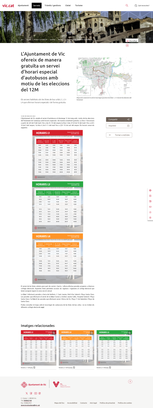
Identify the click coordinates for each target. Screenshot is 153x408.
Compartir (119, 119)
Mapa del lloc (59, 403)
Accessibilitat (72, 403)
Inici (22, 39)
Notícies (60, 39)
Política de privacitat (107, 403)
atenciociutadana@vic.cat (30, 405)
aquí (42, 307)
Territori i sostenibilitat (40, 39)
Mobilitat (52, 39)
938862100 (28, 400)
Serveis (28, 39)
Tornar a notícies (119, 135)
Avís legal (93, 403)
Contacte (83, 403)
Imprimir (119, 125)
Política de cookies (125, 403)
